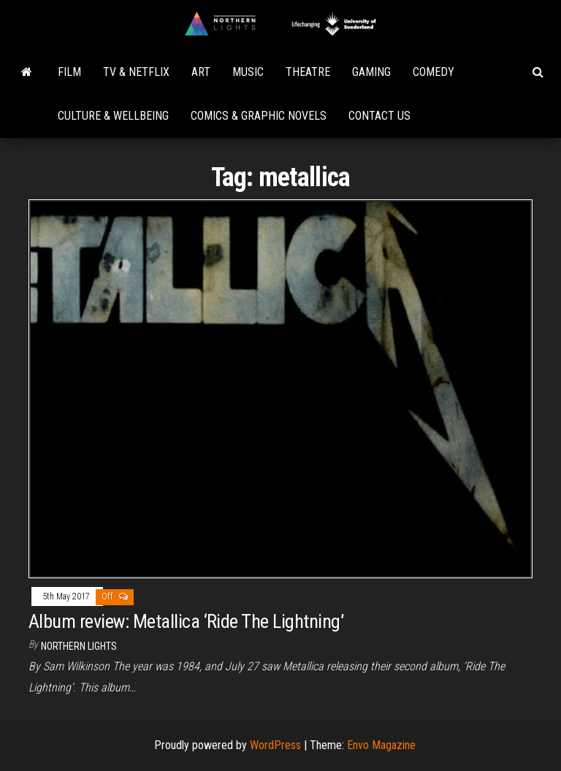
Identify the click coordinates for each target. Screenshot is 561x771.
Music (248, 72)
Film (69, 72)
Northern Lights (79, 646)
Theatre (308, 72)
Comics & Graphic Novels (259, 116)
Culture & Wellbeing (113, 116)
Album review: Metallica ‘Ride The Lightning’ (185, 621)
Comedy (433, 72)
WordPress (275, 745)
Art (200, 72)
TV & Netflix (136, 72)
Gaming (371, 72)
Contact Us (379, 116)
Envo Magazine (381, 745)
